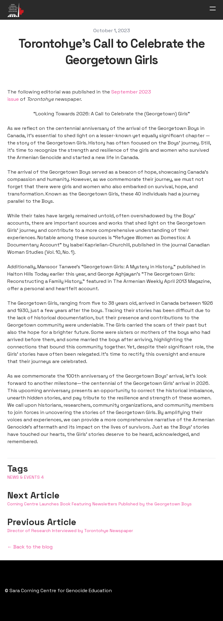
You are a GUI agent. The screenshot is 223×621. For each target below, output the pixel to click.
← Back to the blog (30, 547)
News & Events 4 (25, 477)
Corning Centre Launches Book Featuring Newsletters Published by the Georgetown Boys (99, 504)
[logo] (15, 9)
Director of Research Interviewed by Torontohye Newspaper (70, 530)
